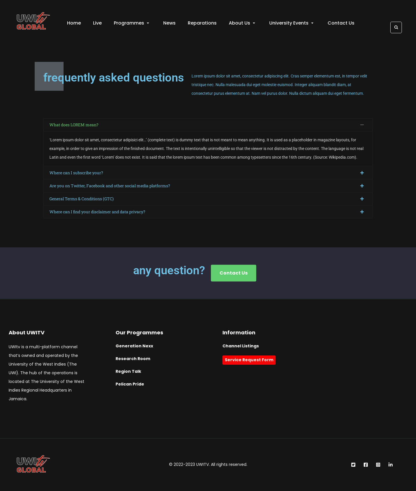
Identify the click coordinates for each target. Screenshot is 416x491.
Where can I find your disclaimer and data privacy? (97, 212)
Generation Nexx (134, 346)
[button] (208, 125)
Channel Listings (240, 346)
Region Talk (128, 372)
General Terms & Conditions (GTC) (81, 199)
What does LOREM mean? (74, 125)
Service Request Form (249, 360)
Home (74, 23)
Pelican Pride (130, 384)
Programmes (131, 23)
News (169, 23)
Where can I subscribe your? (76, 173)
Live (97, 23)
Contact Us (341, 23)
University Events (291, 23)
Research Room (133, 359)
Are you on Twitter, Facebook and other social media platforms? (109, 186)
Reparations (202, 23)
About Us (242, 23)
